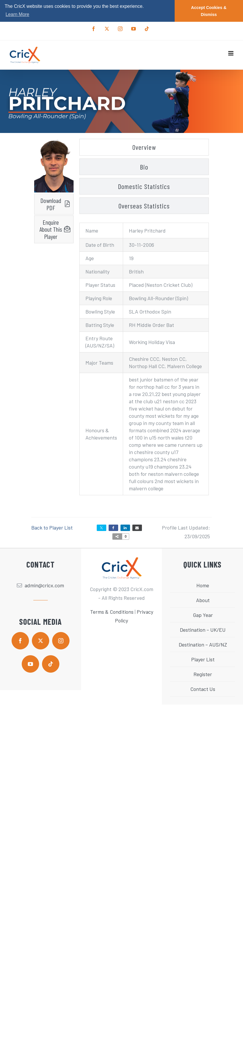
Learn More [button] (17, 14)
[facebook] (20, 640)
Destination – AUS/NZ (203, 644)
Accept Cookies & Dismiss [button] (208, 11)
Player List (203, 659)
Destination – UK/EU (203, 629)
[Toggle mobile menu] (231, 53)
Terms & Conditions (112, 611)
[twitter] (40, 640)
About (203, 600)
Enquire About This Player (50, 229)
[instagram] (61, 640)
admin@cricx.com (44, 585)
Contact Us (202, 689)
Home (202, 585)
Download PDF (50, 204)
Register (202, 674)
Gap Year (203, 615)
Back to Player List (52, 527)
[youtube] (30, 664)
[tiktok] (50, 664)
